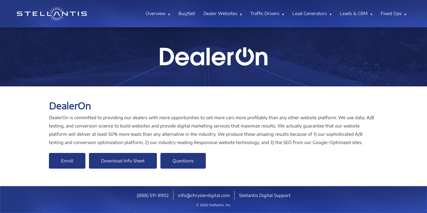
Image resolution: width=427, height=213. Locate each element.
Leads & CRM (356, 13)
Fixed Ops (393, 13)
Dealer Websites (222, 13)
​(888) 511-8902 (153, 195)
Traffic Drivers (267, 13)
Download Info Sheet (123, 160)
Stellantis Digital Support (265, 195)
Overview (158, 13)
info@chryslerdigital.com (204, 195)
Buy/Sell (187, 13)
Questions (183, 160)
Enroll (67, 160)
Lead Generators (312, 13)
